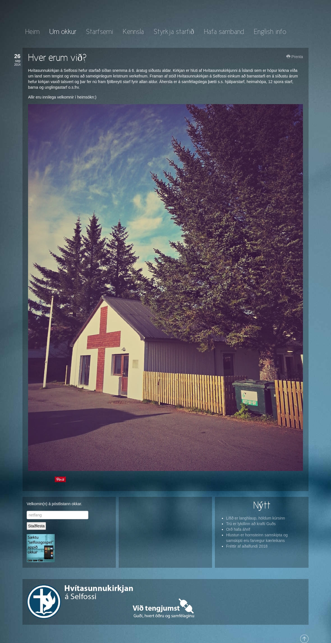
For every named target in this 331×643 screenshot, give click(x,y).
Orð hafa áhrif (238, 529)
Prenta (294, 56)
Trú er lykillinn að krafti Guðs (251, 523)
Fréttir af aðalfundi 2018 (247, 546)
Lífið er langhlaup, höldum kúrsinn (255, 518)
